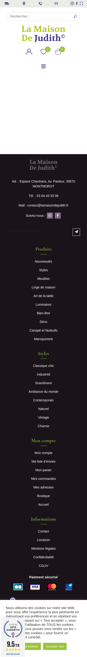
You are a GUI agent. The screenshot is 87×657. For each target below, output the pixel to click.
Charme (43, 426)
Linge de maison (43, 287)
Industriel (43, 374)
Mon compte (43, 453)
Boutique (43, 496)
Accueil (43, 504)
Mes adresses (43, 487)
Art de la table (43, 296)
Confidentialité (43, 557)
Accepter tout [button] (55, 646)
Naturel (43, 409)
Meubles (43, 279)
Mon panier (43, 470)
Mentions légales (43, 548)
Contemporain (43, 400)
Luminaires (43, 304)
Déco (43, 322)
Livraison (43, 540)
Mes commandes (43, 479)
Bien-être (43, 313)
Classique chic (43, 366)
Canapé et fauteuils (43, 330)
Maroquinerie (43, 339)
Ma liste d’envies (44, 461)
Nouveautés (43, 261)
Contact (43, 531)
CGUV (43, 566)
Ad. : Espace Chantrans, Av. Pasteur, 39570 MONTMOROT (43, 183)
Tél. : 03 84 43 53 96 (43, 196)
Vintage (43, 417)
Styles (43, 270)
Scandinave (43, 383)
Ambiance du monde (43, 391)
